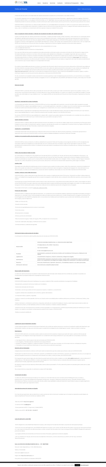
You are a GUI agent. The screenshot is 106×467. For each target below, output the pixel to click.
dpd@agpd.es (27, 404)
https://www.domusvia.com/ (21, 71)
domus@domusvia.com (73, 358)
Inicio (39, 3)
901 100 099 (29, 410)
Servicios (52, 3)
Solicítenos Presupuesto (72, 3)
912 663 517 (35, 410)
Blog (82, 3)
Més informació (84, 465)
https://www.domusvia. (26, 455)
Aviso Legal (76, 57)
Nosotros (45, 3)
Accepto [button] (77, 465)
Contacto (60, 3)
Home (79, 9)
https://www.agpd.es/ (29, 401)
